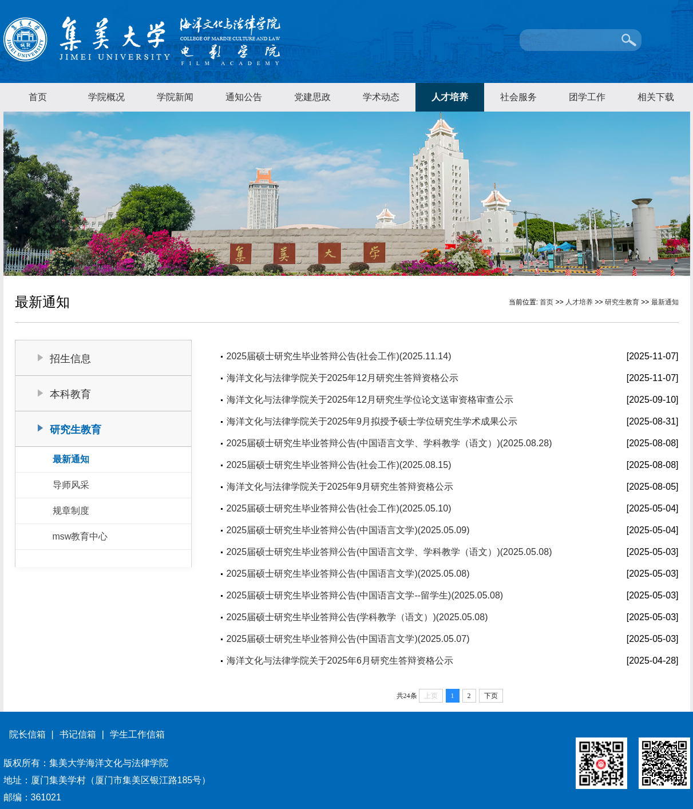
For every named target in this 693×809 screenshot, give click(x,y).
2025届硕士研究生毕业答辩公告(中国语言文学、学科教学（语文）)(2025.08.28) (389, 443)
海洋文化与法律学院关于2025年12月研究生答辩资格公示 (342, 378)
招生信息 (70, 358)
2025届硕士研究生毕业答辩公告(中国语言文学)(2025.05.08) (348, 573)
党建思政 (312, 97)
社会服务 (518, 97)
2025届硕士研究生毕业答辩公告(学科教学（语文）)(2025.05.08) (357, 617)
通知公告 (243, 97)
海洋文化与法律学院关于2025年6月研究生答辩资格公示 (340, 660)
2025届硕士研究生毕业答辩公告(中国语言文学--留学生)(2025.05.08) (365, 595)
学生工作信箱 (137, 734)
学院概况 (106, 97)
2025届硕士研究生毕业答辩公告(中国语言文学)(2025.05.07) (348, 639)
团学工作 (587, 97)
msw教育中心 (80, 536)
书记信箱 (78, 734)
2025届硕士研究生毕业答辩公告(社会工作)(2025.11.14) (339, 356)
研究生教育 (622, 302)
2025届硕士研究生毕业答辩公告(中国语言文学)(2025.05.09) (348, 530)
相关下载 (655, 97)
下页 (491, 696)
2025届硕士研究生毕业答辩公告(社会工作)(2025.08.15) (339, 465)
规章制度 (71, 510)
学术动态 (381, 97)
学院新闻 (175, 97)
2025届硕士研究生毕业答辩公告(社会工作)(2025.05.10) (339, 508)
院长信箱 (27, 734)
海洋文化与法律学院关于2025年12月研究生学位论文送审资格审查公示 (370, 400)
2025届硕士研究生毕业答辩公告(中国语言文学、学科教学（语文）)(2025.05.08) (389, 552)
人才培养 (449, 97)
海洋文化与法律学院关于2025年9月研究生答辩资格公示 (340, 486)
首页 (38, 97)
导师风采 (71, 485)
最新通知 (665, 302)
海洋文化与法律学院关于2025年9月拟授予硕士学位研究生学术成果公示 (372, 421)
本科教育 (70, 394)
